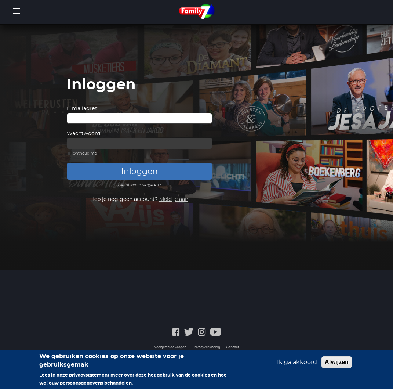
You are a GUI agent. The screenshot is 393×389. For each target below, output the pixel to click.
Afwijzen (337, 362)
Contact (232, 347)
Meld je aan (173, 199)
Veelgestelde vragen (170, 347)
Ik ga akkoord (297, 362)
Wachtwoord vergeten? (139, 185)
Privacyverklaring (206, 347)
